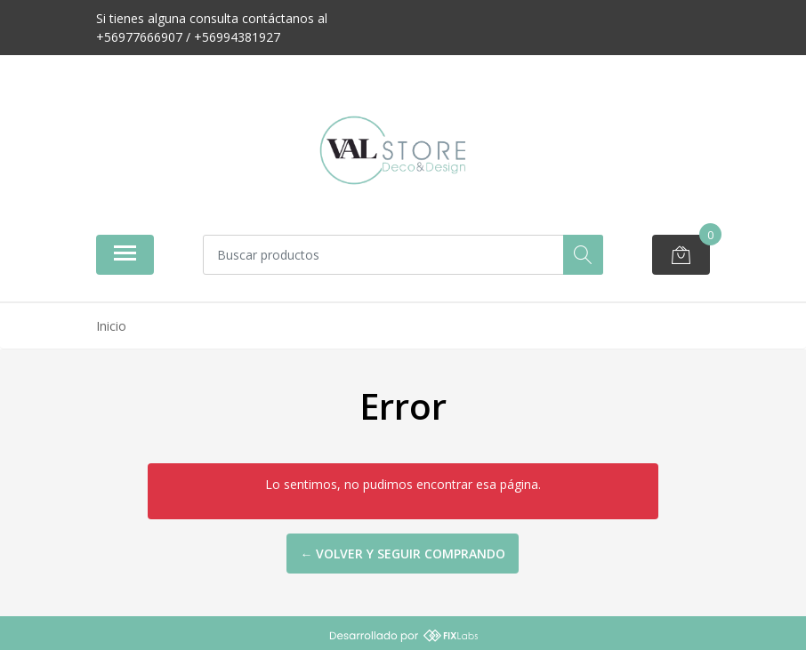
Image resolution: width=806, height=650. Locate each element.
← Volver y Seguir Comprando (402, 553)
